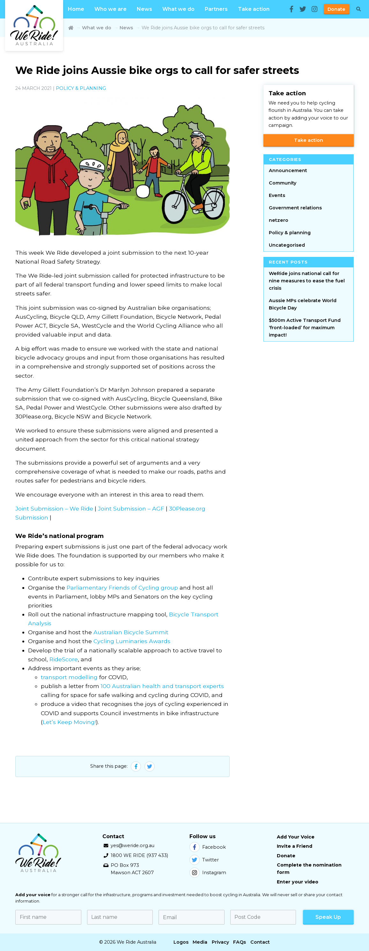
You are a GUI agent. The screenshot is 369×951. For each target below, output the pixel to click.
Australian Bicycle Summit (130, 632)
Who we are (110, 9)
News (144, 9)
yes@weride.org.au (132, 845)
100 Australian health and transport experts (162, 686)
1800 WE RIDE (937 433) (139, 855)
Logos (180, 942)
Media (200, 942)
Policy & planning (81, 88)
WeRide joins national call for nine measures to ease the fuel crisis (307, 281)
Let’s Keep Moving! (69, 722)
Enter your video (297, 882)
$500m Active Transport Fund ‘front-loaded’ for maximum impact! (305, 327)
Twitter (204, 860)
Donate (336, 9)
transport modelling (69, 677)
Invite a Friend (294, 846)
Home (76, 9)
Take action (253, 9)
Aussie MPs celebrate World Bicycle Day (302, 304)
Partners (216, 9)
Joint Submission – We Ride (54, 508)
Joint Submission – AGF (131, 508)
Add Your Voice (295, 837)
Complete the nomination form (309, 868)
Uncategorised (287, 245)
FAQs (239, 942)
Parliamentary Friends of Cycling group (122, 587)
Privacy (220, 942)
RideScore (63, 659)
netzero (278, 220)
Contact (260, 942)
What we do (178, 9)
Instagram (207, 873)
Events (277, 195)
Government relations (295, 208)
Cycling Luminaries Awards (131, 641)
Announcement (288, 170)
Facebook (207, 847)
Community (282, 183)
